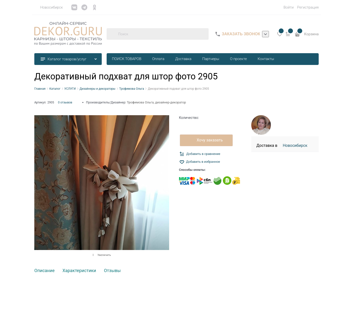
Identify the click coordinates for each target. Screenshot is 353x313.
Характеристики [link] (79, 270)
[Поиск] (112, 34)
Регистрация (308, 7)
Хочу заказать (210, 140)
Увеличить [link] (104, 255)
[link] (48, 7)
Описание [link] (44, 270)
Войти (288, 7)
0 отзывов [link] (65, 102)
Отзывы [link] (112, 270)
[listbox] (265, 34)
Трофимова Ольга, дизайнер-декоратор (156, 102)
